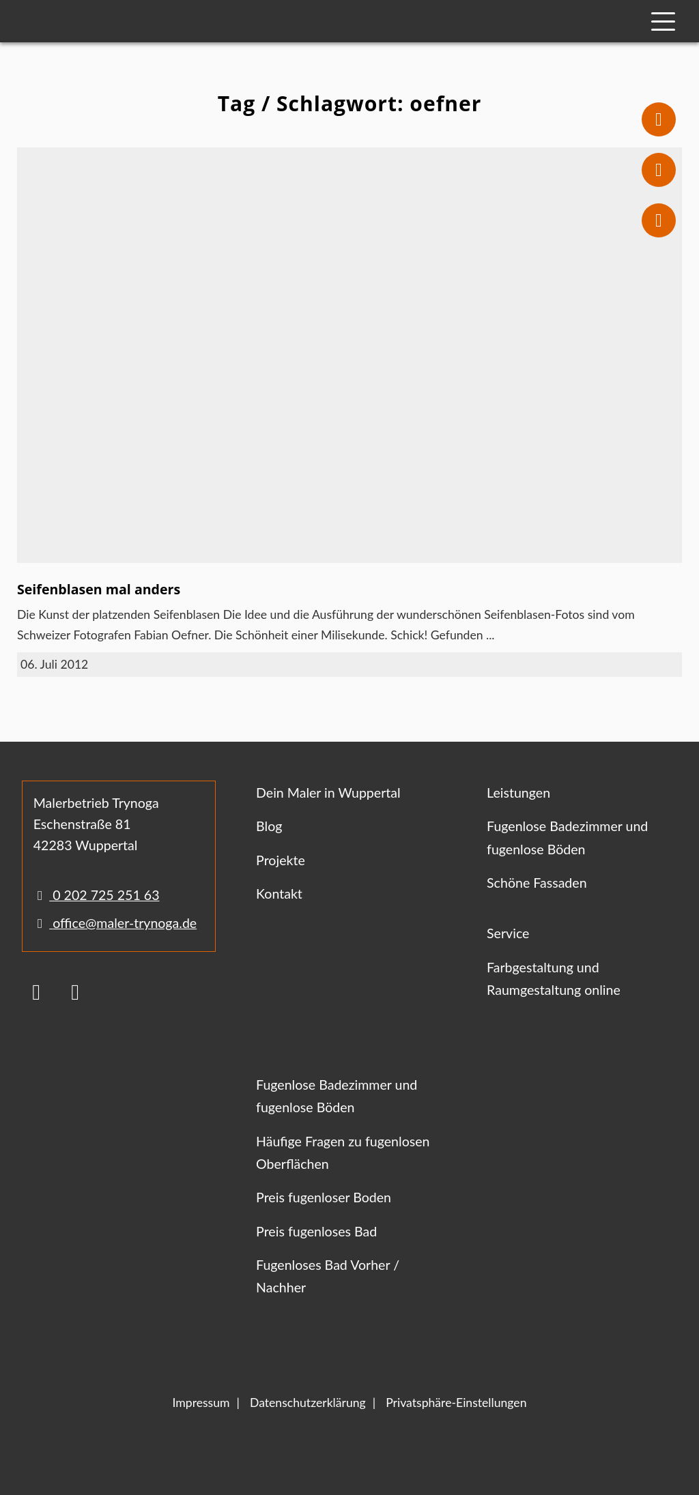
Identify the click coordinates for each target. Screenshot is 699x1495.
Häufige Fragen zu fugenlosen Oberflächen (342, 1152)
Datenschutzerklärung (308, 1402)
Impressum (201, 1402)
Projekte (280, 860)
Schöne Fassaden (537, 882)
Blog (269, 826)
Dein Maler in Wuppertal (328, 792)
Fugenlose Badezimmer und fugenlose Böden (567, 837)
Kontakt (279, 893)
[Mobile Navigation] (663, 21)
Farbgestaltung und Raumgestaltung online (553, 978)
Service (508, 933)
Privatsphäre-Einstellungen (456, 1402)
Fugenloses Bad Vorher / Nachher (327, 1276)
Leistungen (518, 792)
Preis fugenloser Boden (323, 1197)
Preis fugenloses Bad (316, 1231)
